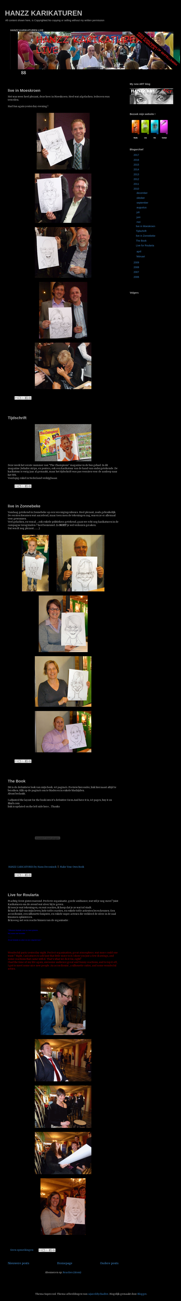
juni (138, 217)
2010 (137, 188)
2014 (137, 169)
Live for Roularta (23, 895)
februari (140, 256)
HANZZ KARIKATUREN (43, 13)
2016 (137, 159)
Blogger (142, 1294)
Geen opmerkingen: (22, 1249)
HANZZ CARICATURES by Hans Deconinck (32, 866)
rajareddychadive (98, 1294)
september (142, 202)
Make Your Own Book (72, 866)
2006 (137, 277)
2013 (137, 174)
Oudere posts (109, 1263)
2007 (137, 272)
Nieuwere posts (18, 1263)
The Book (16, 781)
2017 (137, 155)
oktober (140, 197)
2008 (137, 267)
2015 (137, 164)
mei (138, 222)
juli (138, 212)
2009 (137, 262)
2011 (137, 184)
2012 (137, 179)
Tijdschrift (17, 418)
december (142, 193)
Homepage (64, 1263)
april (139, 251)
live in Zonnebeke (24, 506)
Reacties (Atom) (72, 1272)
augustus (141, 207)
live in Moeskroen (24, 90)
